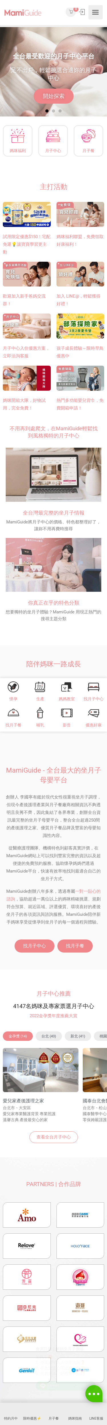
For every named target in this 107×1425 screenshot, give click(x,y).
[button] (47, 110)
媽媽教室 (67, 699)
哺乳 (40, 725)
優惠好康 (94, 725)
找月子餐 (13, 725)
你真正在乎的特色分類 (53, 603)
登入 (82, 12)
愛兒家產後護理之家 (23, 1100)
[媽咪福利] (18, 136)
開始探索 (53, 96)
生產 (40, 699)
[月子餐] (88, 136)
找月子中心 (94, 699)
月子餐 (88, 150)
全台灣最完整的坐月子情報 (53, 513)
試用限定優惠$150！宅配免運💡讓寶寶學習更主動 (27, 244)
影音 (67, 725)
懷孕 (13, 699)
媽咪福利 (18, 150)
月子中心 (53, 150)
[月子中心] (53, 136)
